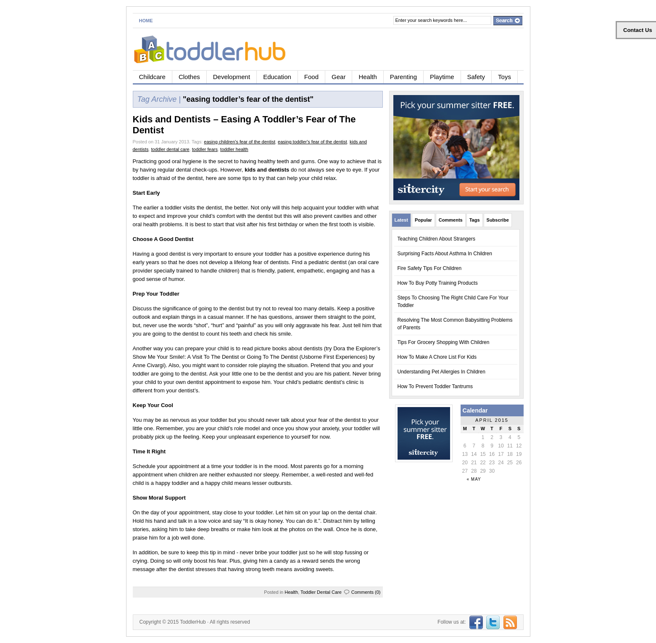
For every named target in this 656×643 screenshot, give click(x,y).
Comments (451, 219)
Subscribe (498, 219)
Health (367, 76)
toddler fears (205, 149)
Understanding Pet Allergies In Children (441, 372)
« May (474, 479)
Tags (474, 219)
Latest (401, 219)
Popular (423, 219)
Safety (476, 76)
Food (311, 76)
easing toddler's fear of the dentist (312, 141)
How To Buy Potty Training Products (438, 283)
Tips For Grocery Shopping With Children (444, 342)
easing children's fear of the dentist (239, 141)
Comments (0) (366, 592)
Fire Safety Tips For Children (430, 268)
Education (277, 76)
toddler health (234, 149)
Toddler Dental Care (321, 592)
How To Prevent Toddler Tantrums (435, 386)
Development (231, 76)
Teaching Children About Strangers (436, 239)
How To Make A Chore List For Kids (437, 357)
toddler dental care (170, 149)
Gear (338, 76)
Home (146, 20)
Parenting (403, 76)
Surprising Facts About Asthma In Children (445, 254)
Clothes (189, 76)
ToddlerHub (192, 622)
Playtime (442, 76)
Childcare (152, 76)
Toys (504, 76)
